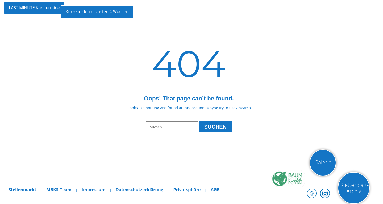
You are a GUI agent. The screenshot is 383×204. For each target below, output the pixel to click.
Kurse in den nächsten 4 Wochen (118, 12)
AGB (215, 190)
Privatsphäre (187, 190)
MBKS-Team (59, 190)
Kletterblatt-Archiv (354, 188)
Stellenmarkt (22, 190)
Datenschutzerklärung (139, 190)
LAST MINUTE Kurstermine (36, 12)
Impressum (94, 190)
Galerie (322, 162)
